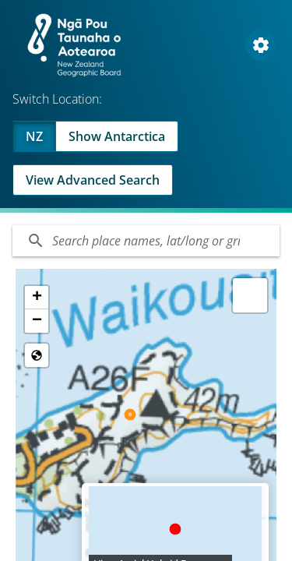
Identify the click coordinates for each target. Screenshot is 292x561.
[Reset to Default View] (36, 355)
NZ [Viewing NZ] (34, 136)
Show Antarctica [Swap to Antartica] (117, 136)
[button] (36, 297)
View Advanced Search (93, 180)
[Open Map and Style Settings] (260, 45)
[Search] (146, 240)
